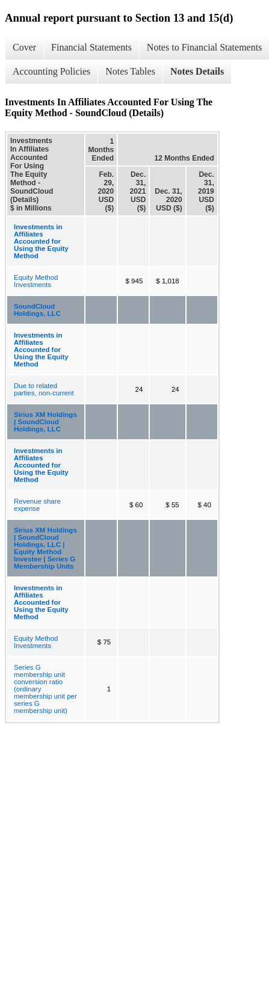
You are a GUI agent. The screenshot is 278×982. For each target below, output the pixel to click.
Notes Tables (130, 71)
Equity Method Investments (36, 281)
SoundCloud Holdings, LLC (37, 310)
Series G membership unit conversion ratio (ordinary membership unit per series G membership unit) (45, 689)
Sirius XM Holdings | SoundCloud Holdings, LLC (45, 422)
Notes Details (197, 71)
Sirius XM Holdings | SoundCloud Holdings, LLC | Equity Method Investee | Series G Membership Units (45, 548)
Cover (24, 47)
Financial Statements (91, 47)
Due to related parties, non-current (44, 389)
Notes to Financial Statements (204, 47)
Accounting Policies (51, 71)
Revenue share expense (37, 505)
